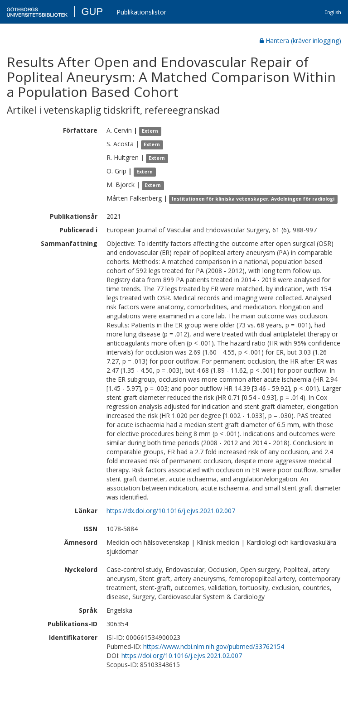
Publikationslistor (141, 12)
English (332, 12)
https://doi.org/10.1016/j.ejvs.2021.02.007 (181, 655)
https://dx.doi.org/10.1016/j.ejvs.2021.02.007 (170, 510)
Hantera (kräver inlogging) (300, 40)
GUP (92, 11)
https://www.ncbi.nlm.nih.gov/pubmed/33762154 (213, 646)
